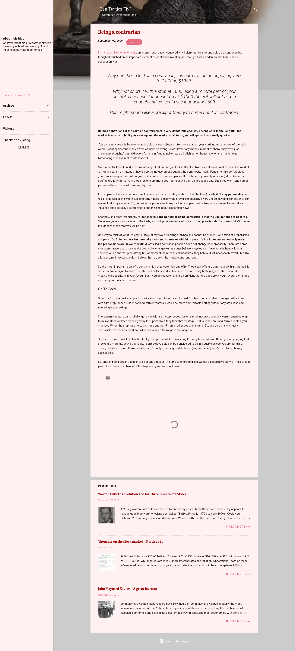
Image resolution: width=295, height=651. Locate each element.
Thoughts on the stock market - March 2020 (130, 541)
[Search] (255, 10)
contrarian (134, 42)
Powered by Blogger (174, 641)
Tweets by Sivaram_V (16, 95)
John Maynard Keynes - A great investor (127, 589)
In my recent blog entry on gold (117, 52)
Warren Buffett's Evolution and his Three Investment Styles (142, 494)
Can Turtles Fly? (115, 8)
